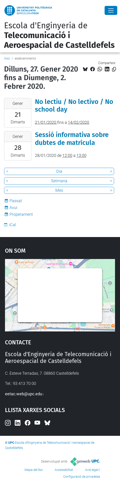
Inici (7, 58)
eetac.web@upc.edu (23, 393)
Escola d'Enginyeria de (59, 35)
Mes (59, 190)
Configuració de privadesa (81, 476)
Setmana (59, 180)
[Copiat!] (114, 69)
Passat (16, 200)
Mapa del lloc (33, 470)
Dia (59, 171)
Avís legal (91, 470)
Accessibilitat (64, 470)
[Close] (111, 10)
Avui (13, 207)
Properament (21, 214)
